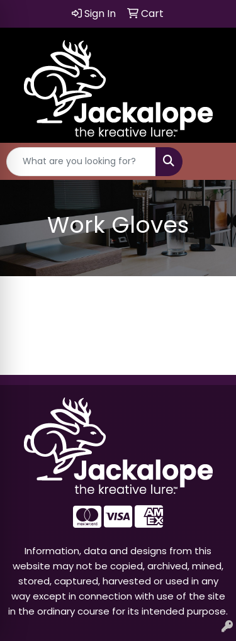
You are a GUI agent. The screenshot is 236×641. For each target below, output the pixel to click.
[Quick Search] (81, 161)
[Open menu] (210, 161)
